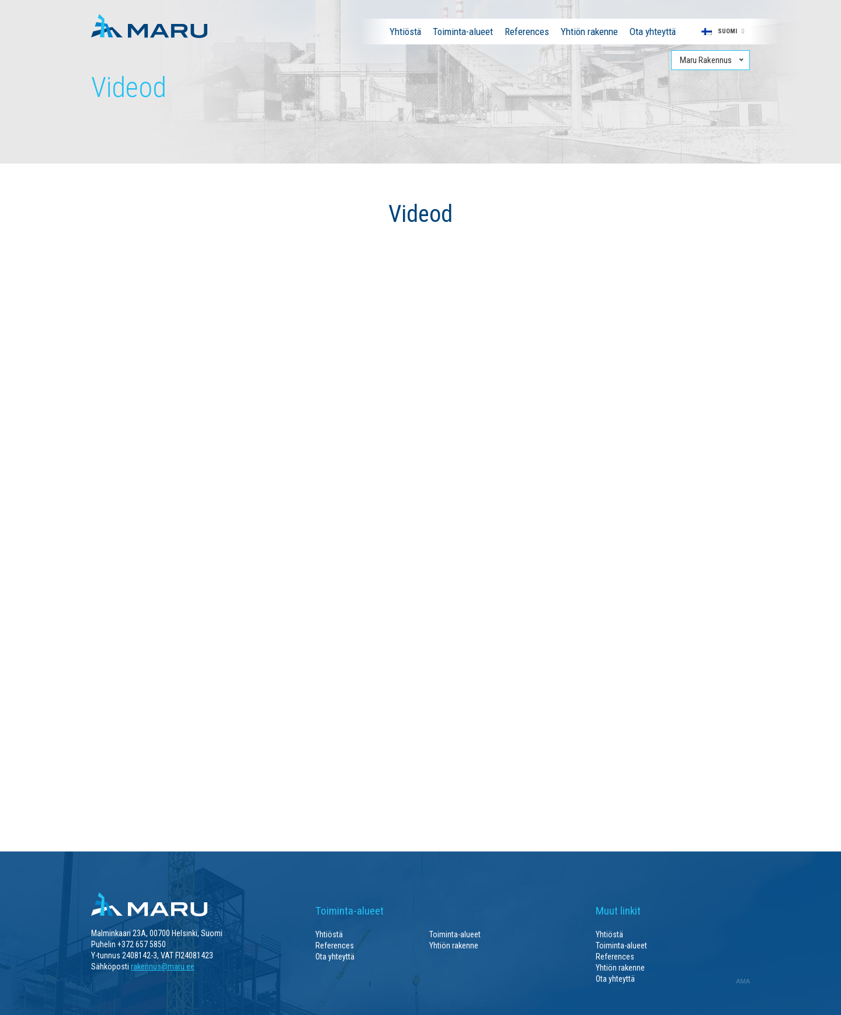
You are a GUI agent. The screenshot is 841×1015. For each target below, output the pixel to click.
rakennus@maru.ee (162, 966)
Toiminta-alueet (463, 31)
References (527, 31)
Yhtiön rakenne (589, 31)
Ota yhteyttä (653, 31)
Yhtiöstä (405, 31)
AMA (743, 981)
